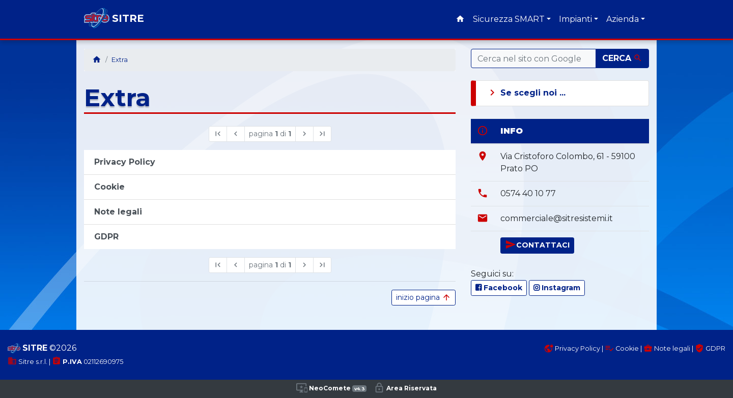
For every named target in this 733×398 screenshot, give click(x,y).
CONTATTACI (537, 244)
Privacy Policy (572, 348)
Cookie (622, 348)
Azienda (622, 19)
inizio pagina (423, 297)
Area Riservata (405, 387)
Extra (119, 60)
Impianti (575, 19)
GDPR (710, 348)
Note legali (666, 348)
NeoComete (331, 387)
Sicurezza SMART (509, 19)
